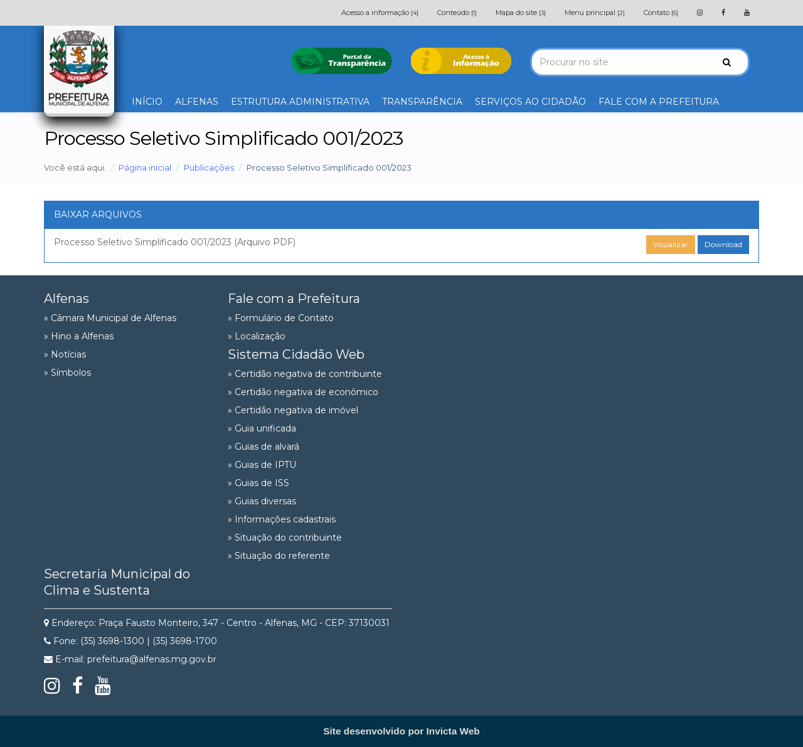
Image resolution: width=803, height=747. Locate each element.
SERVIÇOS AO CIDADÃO (530, 101)
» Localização (256, 336)
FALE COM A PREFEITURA (658, 101)
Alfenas (66, 298)
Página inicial (145, 167)
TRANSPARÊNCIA (422, 101)
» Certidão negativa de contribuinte (305, 373)
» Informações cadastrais (282, 519)
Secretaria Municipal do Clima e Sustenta (117, 582)
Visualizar (670, 244)
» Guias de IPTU (262, 464)
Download (723, 244)
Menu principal (595, 12)
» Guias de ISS (258, 483)
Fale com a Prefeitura (294, 298)
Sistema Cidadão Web (296, 354)
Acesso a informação (379, 12)
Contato (661, 12)
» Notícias (65, 354)
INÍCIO (147, 101)
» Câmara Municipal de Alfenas (110, 318)
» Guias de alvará (263, 446)
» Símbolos (67, 372)
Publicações (209, 167)
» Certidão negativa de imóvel (293, 410)
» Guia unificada (262, 428)
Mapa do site (521, 12)
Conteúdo (457, 12)
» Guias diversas (262, 501)
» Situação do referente (279, 555)
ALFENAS (196, 101)
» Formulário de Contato (281, 318)
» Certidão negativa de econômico (303, 392)
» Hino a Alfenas (79, 336)
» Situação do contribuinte (285, 537)
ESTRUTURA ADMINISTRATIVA (300, 101)
